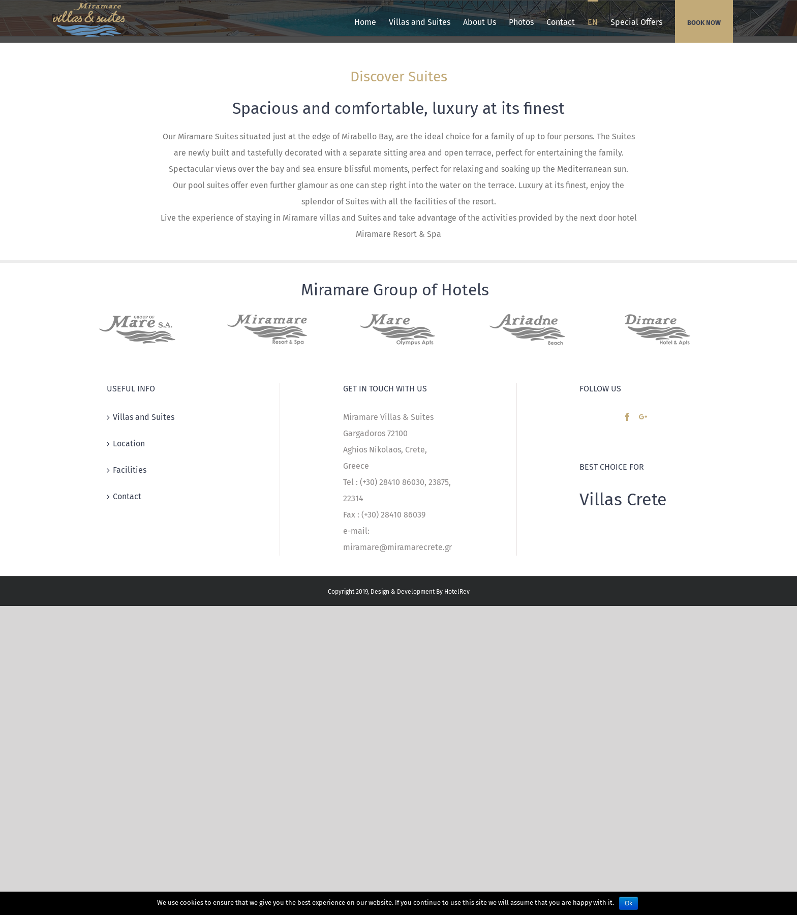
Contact (127, 496)
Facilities (129, 470)
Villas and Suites (143, 417)
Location (129, 443)
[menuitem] (365, 21)
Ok (628, 903)
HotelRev (457, 591)
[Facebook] (627, 417)
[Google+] (643, 417)
